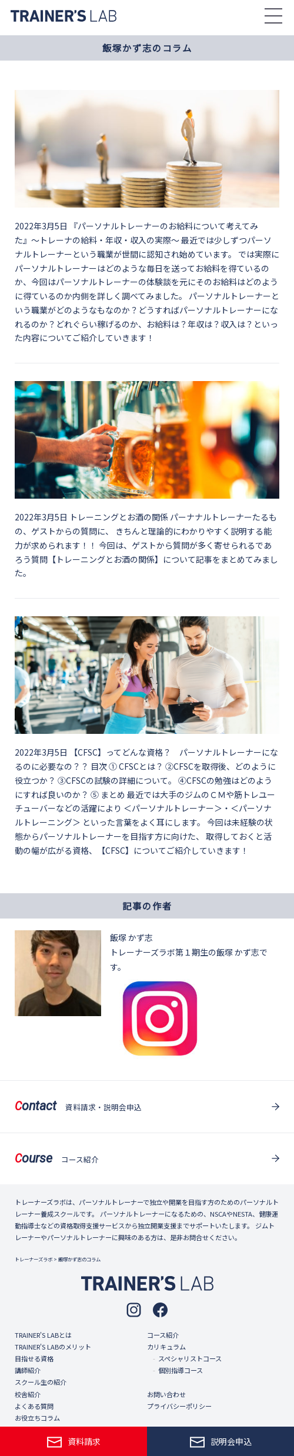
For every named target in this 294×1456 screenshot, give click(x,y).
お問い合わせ (166, 1394)
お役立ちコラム (37, 1417)
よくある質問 (34, 1406)
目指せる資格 (34, 1358)
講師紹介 (28, 1370)
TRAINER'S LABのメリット (53, 1346)
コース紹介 (163, 1335)
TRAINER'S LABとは (43, 1335)
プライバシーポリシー (179, 1406)
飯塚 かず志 (131, 937)
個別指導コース (180, 1370)
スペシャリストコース (190, 1358)
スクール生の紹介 (40, 1382)
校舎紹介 (28, 1394)
